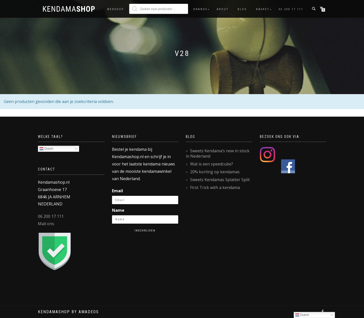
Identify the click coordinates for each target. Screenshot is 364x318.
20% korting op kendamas (215, 172)
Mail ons (46, 223)
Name (118, 210)
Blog (242, 9)
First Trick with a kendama (215, 187)
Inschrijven (144, 230)
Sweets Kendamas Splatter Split (220, 179)
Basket (262, 9)
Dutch (46, 149)
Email (117, 191)
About (223, 9)
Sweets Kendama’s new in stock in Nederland (217, 153)
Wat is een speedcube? (211, 164)
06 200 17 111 (291, 9)
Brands (200, 9)
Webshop (115, 9)
